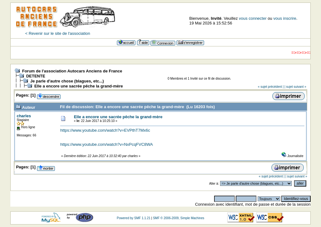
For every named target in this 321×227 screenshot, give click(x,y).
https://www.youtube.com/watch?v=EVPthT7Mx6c (105, 130)
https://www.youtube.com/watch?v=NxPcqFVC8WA (106, 144)
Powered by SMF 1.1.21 (133, 218)
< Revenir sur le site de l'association (57, 33)
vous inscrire (284, 18)
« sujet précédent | (271, 86)
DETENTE (35, 76)
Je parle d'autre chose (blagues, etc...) (67, 81)
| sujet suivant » (295, 86)
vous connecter (252, 18)
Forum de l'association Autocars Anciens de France (72, 71)
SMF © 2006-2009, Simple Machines (178, 218)
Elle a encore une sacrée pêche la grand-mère (78, 86)
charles (24, 116)
